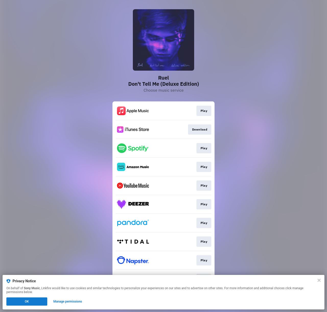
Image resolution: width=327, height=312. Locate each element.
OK (27, 301)
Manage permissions (67, 301)
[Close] (319, 280)
